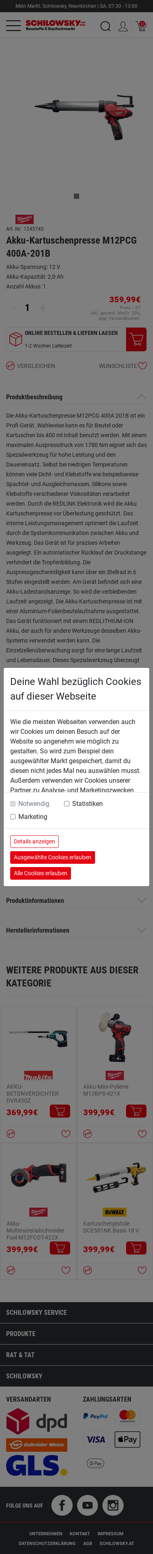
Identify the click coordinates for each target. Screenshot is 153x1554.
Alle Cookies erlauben (40, 873)
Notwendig (33, 804)
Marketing (32, 817)
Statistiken (87, 804)
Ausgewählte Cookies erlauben (52, 857)
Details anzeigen (34, 841)
